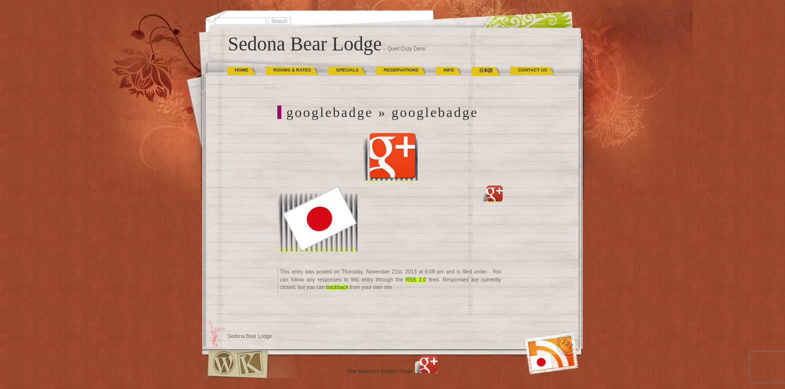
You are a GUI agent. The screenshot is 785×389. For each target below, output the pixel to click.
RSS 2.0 (416, 279)
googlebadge (329, 112)
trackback (337, 287)
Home (241, 70)
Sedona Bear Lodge (305, 43)
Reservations (401, 70)
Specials (347, 70)
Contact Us (532, 70)
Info (449, 70)
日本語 (486, 70)
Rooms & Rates (292, 70)
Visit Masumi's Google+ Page (380, 371)
